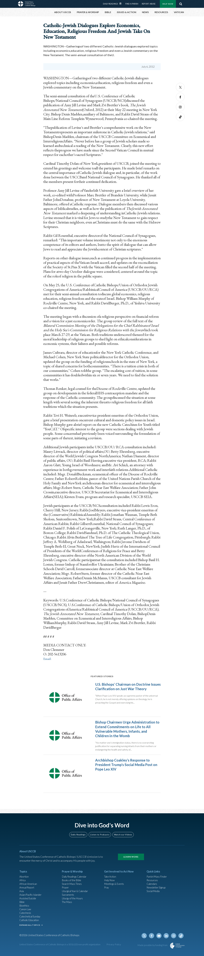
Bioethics (24, 906)
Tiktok (180, 116)
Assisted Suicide (28, 899)
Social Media (154, 891)
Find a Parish (131, 4)
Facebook (180, 97)
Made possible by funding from (152, 948)
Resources (153, 879)
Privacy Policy (113, 947)
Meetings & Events (115, 883)
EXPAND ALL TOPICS (29, 927)
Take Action (110, 875)
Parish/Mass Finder (158, 875)
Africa (22, 879)
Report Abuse (148, 4)
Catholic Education (30, 922)
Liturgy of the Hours (73, 899)
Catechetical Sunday (30, 918)
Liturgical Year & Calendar (76, 891)
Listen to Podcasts (99, 833)
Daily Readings (110, 4)
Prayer (66, 887)
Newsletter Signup (157, 887)
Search (180, 4)
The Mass (67, 903)
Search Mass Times (72, 883)
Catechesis (25, 914)
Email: (48, 658)
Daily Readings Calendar (121, 3)
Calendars (152, 883)
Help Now (167, 4)
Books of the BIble (72, 879)
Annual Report (27, 887)
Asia (21, 891)
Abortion (24, 875)
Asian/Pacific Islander (31, 895)
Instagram (180, 107)
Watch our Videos (123, 833)
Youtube (160, 939)
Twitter (180, 87)
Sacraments (68, 895)
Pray (106, 887)
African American (29, 883)
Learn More (131, 855)
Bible (22, 903)
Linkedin (167, 939)
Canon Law (25, 910)
